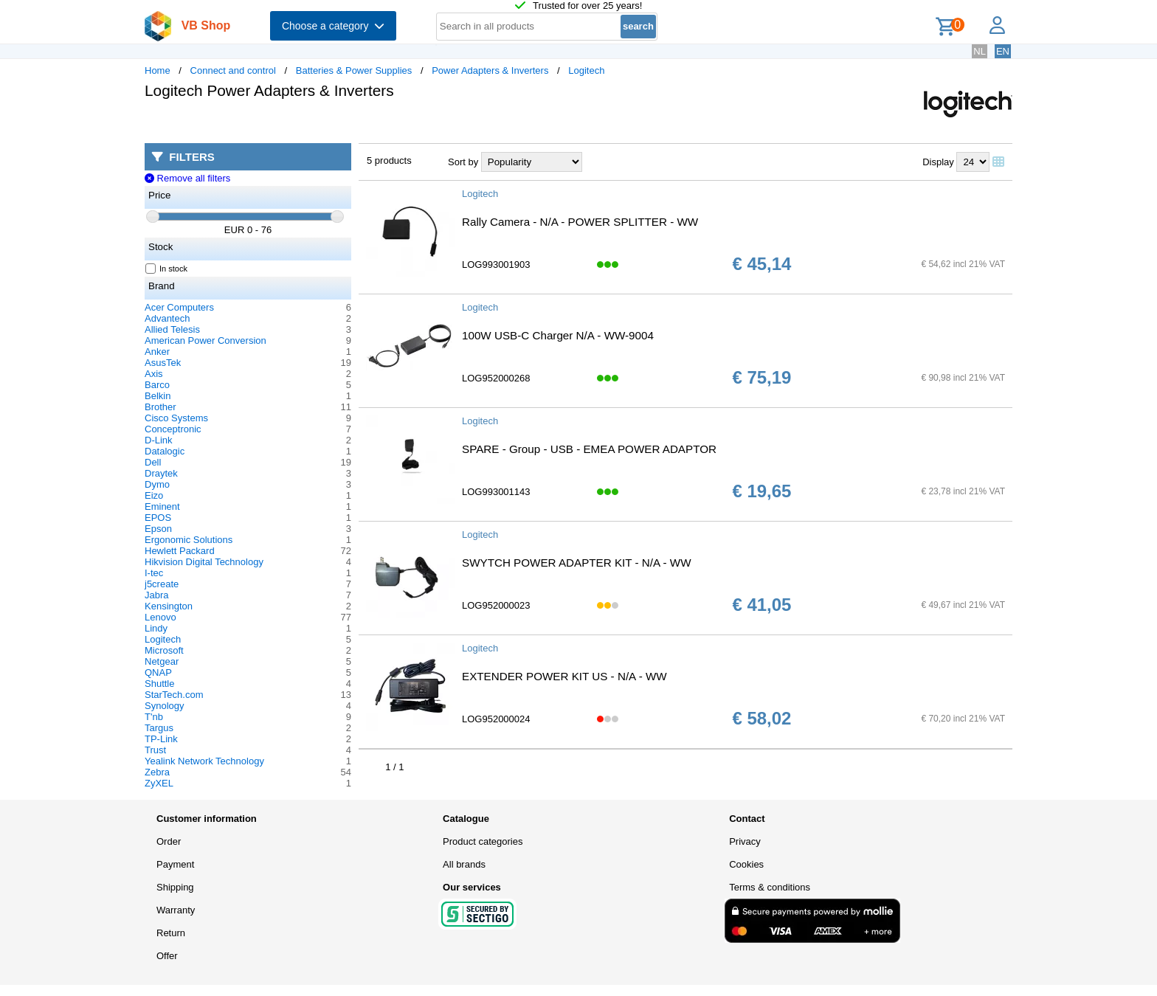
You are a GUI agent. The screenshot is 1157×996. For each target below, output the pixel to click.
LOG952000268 (496, 378)
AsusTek (163, 362)
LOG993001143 (496, 491)
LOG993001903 (496, 264)
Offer (167, 955)
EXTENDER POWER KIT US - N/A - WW (564, 676)
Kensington (169, 606)
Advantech (167, 318)
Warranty (175, 910)
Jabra (157, 595)
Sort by (463, 161)
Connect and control (233, 70)
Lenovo (160, 617)
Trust (155, 749)
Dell (153, 462)
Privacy (745, 841)
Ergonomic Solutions (188, 539)
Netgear (162, 661)
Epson (158, 528)
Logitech (586, 70)
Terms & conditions (769, 887)
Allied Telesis (172, 329)
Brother (160, 406)
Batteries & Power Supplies (354, 70)
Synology (164, 705)
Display (938, 161)
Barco (157, 384)
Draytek (161, 473)
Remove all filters (187, 178)
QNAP (158, 672)
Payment (175, 864)
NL (979, 51)
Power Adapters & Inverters (490, 70)
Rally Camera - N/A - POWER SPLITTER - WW (580, 221)
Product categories (482, 841)
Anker (157, 351)
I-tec (154, 572)
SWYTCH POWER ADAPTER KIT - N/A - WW (576, 562)
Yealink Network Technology (204, 761)
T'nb (154, 716)
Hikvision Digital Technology (204, 561)
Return (170, 932)
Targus (159, 727)
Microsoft (164, 650)
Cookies (746, 864)
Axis (154, 373)
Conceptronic (173, 429)
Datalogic (164, 451)
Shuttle (159, 683)
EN (1002, 51)
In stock (166, 268)
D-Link (159, 440)
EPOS (158, 517)
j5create (162, 583)
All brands (464, 864)
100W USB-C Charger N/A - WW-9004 (558, 335)
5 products (389, 160)
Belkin (157, 395)
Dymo (157, 484)
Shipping (175, 887)
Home (157, 70)
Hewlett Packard (180, 550)
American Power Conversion (205, 340)
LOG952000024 (496, 718)
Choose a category (333, 26)
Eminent (162, 506)
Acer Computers (179, 307)
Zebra (157, 772)
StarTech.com (174, 694)
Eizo (154, 495)
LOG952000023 (496, 605)
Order (168, 841)
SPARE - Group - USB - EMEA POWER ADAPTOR (589, 449)
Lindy (156, 628)
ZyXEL (159, 783)
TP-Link (161, 738)
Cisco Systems (176, 417)
